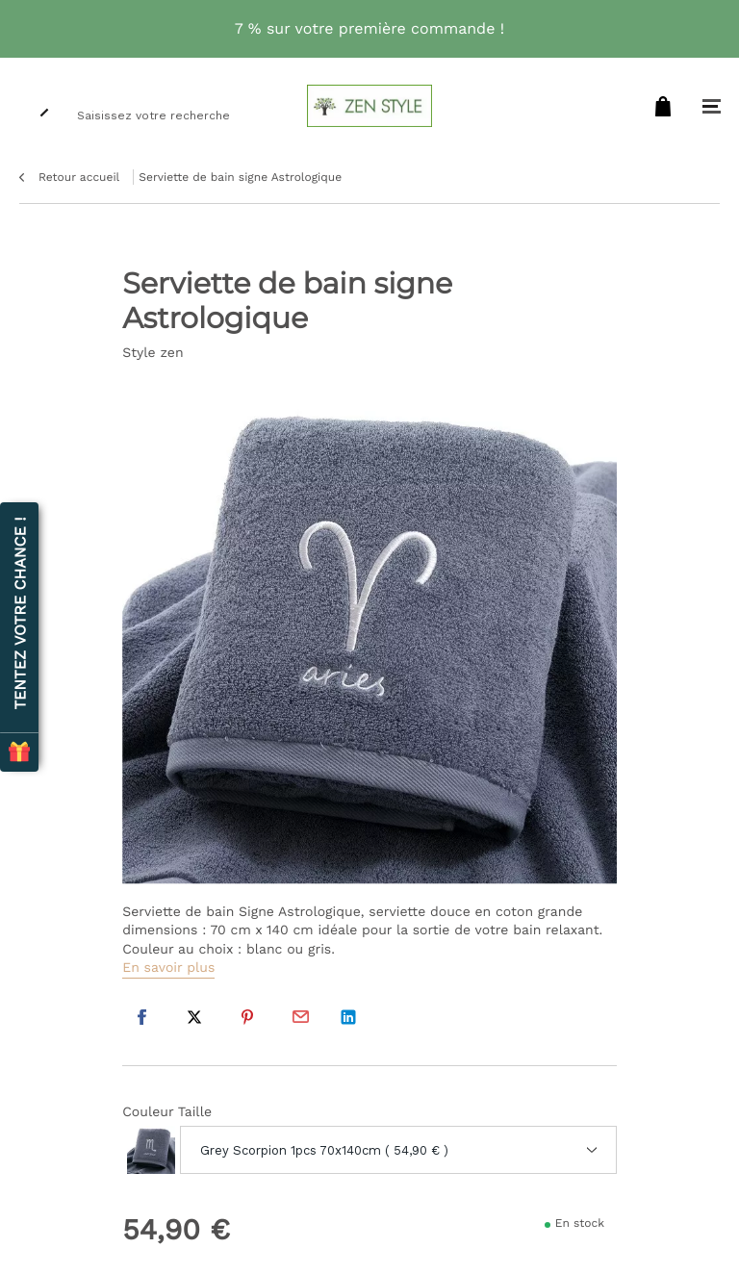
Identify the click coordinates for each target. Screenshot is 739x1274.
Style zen (152, 353)
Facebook (141, 1017)
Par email (300, 1017)
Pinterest (247, 1017)
